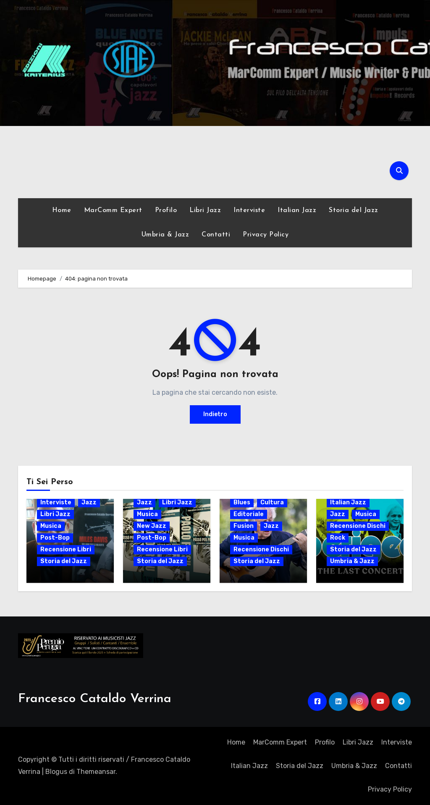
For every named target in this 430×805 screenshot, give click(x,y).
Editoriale (248, 514)
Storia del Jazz (353, 210)
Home (61, 210)
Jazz (89, 502)
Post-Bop (55, 537)
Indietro (215, 414)
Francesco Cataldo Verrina (94, 698)
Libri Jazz (205, 210)
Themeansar (95, 772)
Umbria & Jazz (165, 234)
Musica (50, 526)
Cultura (272, 502)
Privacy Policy (265, 234)
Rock (337, 537)
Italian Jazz (297, 210)
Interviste (249, 210)
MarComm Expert (113, 210)
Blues (241, 502)
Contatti (216, 234)
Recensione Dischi (261, 549)
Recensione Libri (65, 549)
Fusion (243, 526)
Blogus (56, 772)
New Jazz (151, 526)
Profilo (166, 210)
